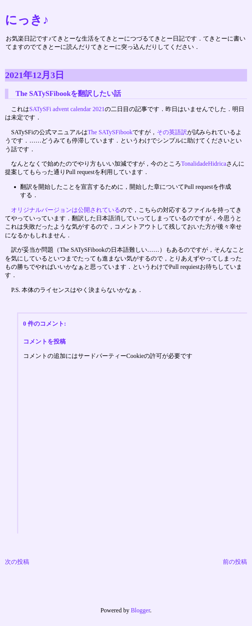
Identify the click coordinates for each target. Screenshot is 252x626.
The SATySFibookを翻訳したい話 (68, 93)
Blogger (140, 610)
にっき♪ (27, 20)
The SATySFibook (110, 132)
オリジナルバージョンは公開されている (65, 210)
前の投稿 (235, 562)
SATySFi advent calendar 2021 (66, 109)
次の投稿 (17, 562)
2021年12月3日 (34, 75)
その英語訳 (172, 132)
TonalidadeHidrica (203, 163)
